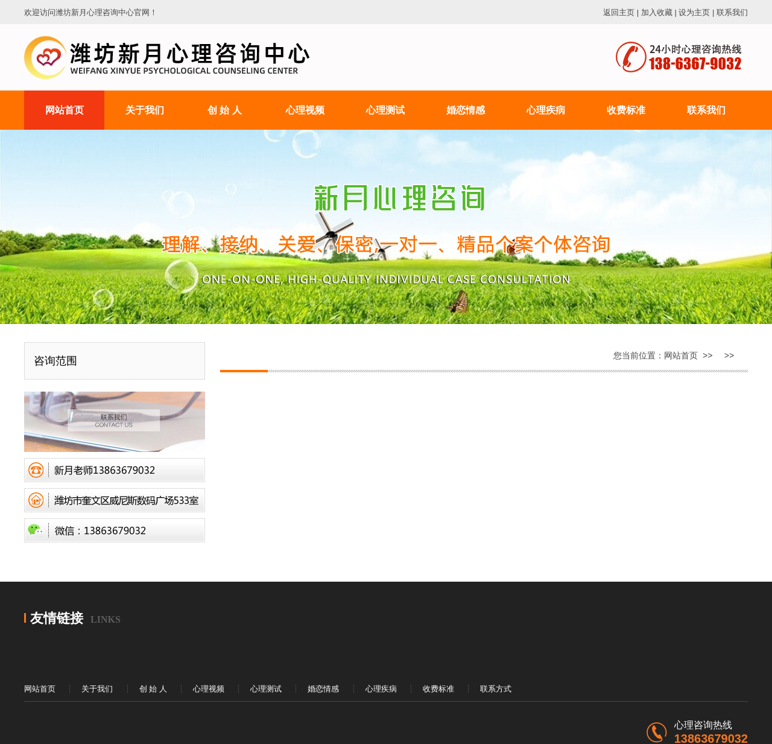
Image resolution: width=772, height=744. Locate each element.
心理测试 (266, 688)
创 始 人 (153, 688)
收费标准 (438, 688)
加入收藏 (656, 12)
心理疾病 (381, 688)
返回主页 (618, 12)
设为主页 (694, 12)
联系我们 (732, 12)
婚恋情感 (323, 688)
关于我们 (97, 688)
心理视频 (208, 688)
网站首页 (681, 355)
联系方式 (495, 688)
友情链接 (56, 618)
